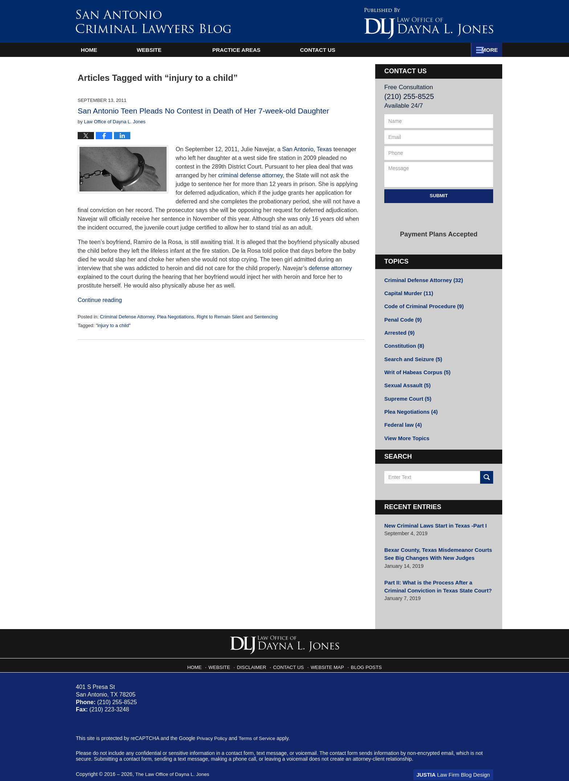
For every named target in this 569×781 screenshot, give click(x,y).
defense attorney (330, 268)
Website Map (326, 656)
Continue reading (100, 300)
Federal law (401, 419)
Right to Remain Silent (220, 316)
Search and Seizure (411, 356)
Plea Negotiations (175, 316)
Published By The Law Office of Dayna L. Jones (428, 23)
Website (171, 50)
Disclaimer (255, 656)
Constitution (403, 343)
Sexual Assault (406, 381)
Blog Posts (363, 656)
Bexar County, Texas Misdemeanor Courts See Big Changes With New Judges (435, 547)
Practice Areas (364, 50)
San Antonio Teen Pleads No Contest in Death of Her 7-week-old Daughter (203, 111)
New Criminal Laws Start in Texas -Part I (432, 519)
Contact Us (456, 50)
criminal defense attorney (250, 175)
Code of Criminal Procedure (421, 305)
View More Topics (405, 432)
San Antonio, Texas (307, 149)
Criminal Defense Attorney (127, 316)
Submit (439, 195)
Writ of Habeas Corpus (415, 369)
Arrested (398, 331)
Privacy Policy (212, 729)
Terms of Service (258, 729)
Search (486, 471)
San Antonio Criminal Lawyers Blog (153, 21)
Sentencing (266, 316)
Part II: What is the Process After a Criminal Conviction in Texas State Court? (436, 578)
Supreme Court (406, 394)
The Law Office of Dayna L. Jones (173, 765)
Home (100, 50)
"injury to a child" (113, 325)
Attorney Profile (262, 50)
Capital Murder (407, 293)
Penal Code (401, 318)
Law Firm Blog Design (458, 766)
